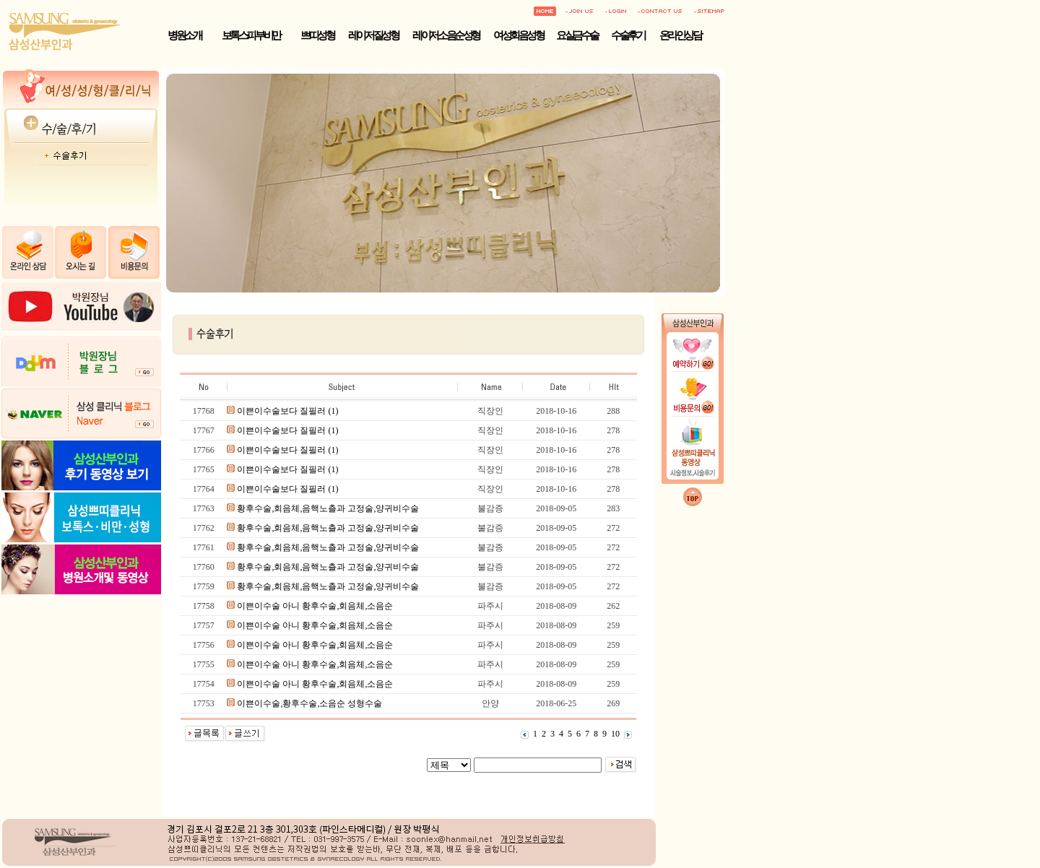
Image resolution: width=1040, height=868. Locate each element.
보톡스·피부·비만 (251, 35)
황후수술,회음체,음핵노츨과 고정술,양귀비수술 (328, 508)
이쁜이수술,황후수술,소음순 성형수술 (309, 703)
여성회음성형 (518, 35)
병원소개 (184, 35)
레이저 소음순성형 (445, 35)
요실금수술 (577, 35)
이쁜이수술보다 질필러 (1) (287, 411)
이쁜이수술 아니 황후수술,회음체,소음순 (315, 606)
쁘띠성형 (317, 35)
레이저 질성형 (373, 35)
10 (615, 734)
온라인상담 (680, 35)
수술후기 (627, 35)
